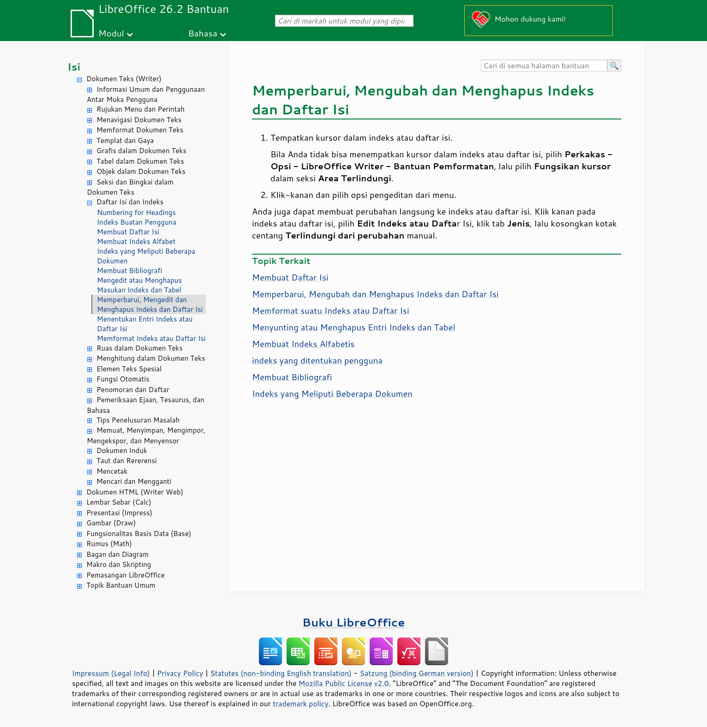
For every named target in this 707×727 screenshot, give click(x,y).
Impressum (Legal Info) (111, 673)
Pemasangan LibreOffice (125, 575)
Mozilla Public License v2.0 (344, 683)
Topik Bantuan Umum (120, 585)
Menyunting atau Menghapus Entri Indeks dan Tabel (353, 327)
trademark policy (300, 703)
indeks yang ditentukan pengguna (317, 360)
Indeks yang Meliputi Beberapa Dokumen (146, 256)
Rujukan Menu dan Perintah (140, 109)
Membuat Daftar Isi (128, 232)
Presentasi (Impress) (119, 513)
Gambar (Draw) (111, 523)
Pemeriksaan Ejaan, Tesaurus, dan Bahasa (145, 405)
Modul (111, 33)
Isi (73, 67)
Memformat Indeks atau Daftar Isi (151, 338)
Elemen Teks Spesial (129, 369)
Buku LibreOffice (353, 622)
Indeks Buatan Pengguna (136, 222)
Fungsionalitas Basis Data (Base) (139, 533)
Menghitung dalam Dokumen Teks (150, 358)
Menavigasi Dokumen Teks (138, 120)
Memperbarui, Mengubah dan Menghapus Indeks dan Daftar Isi (375, 294)
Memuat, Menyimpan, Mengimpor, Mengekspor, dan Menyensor (146, 435)
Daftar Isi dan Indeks (129, 202)
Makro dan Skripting (118, 564)
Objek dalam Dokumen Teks (141, 171)
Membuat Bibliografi (129, 270)
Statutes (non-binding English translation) (280, 673)
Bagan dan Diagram (117, 554)
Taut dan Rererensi (126, 460)
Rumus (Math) (109, 543)
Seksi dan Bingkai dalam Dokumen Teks (130, 187)
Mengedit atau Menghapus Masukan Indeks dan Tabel (139, 285)
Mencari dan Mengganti (133, 481)
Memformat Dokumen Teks (139, 130)
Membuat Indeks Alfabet (136, 241)
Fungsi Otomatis (123, 379)
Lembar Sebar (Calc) (118, 502)
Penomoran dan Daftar (132, 389)
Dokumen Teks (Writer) (124, 78)
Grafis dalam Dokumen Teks (141, 150)
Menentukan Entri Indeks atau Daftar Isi (144, 324)
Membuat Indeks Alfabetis (303, 344)
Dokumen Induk (121, 450)
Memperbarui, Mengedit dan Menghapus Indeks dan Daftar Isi (150, 304)
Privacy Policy (180, 673)
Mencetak (111, 471)
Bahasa (202, 33)
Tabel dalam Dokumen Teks (140, 161)
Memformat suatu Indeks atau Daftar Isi (330, 310)
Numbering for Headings (136, 212)
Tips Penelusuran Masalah (138, 420)
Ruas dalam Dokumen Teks (139, 348)
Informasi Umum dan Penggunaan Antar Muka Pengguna (146, 94)
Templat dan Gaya (125, 140)
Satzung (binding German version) (417, 673)
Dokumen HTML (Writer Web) (134, 492)
